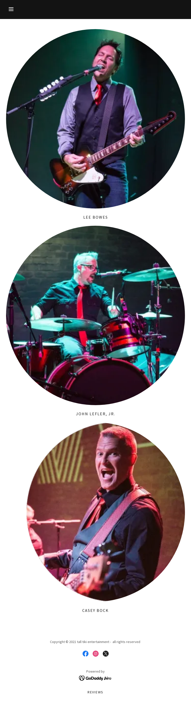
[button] (19, 9)
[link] (85, 654)
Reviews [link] (95, 692)
